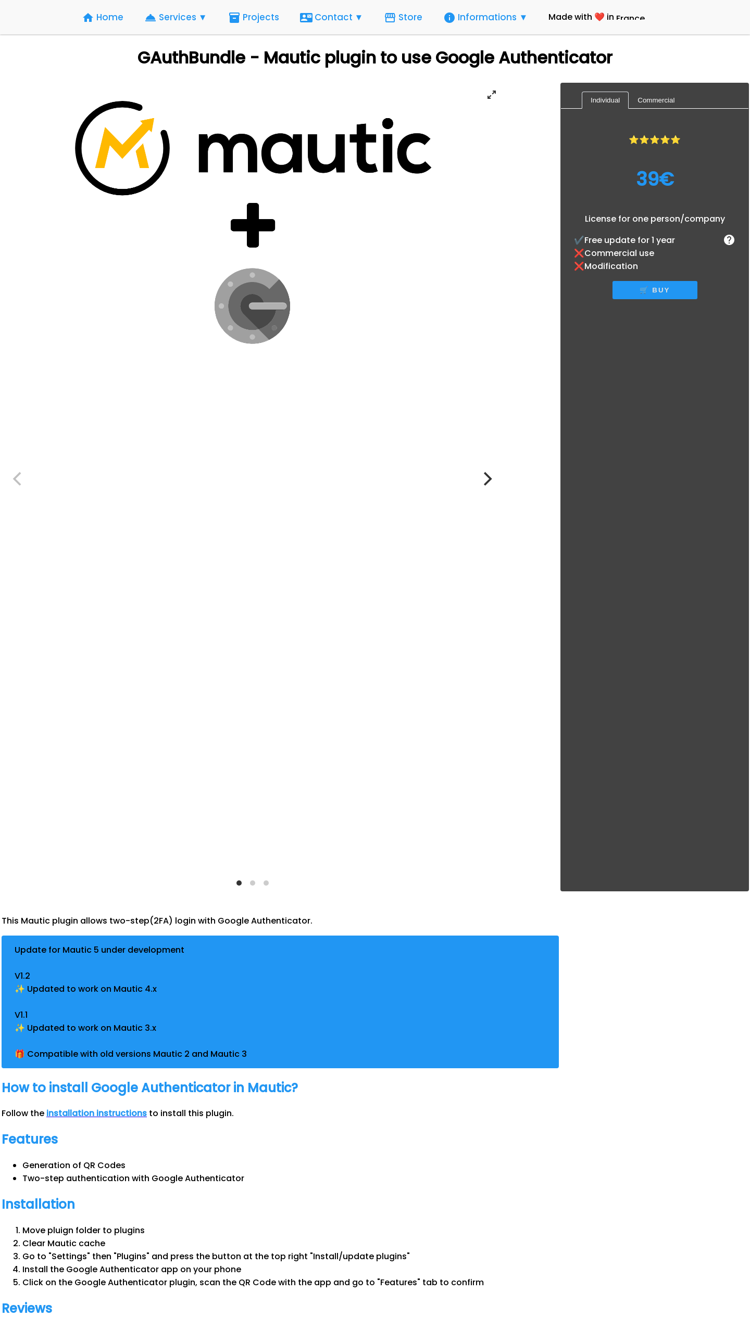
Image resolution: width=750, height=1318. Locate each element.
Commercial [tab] (656, 100)
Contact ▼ (332, 17)
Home (102, 17)
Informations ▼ (485, 17)
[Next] (486, 478)
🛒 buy (655, 290)
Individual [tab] (605, 100)
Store (403, 17)
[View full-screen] (491, 94)
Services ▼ (175, 17)
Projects (253, 17)
